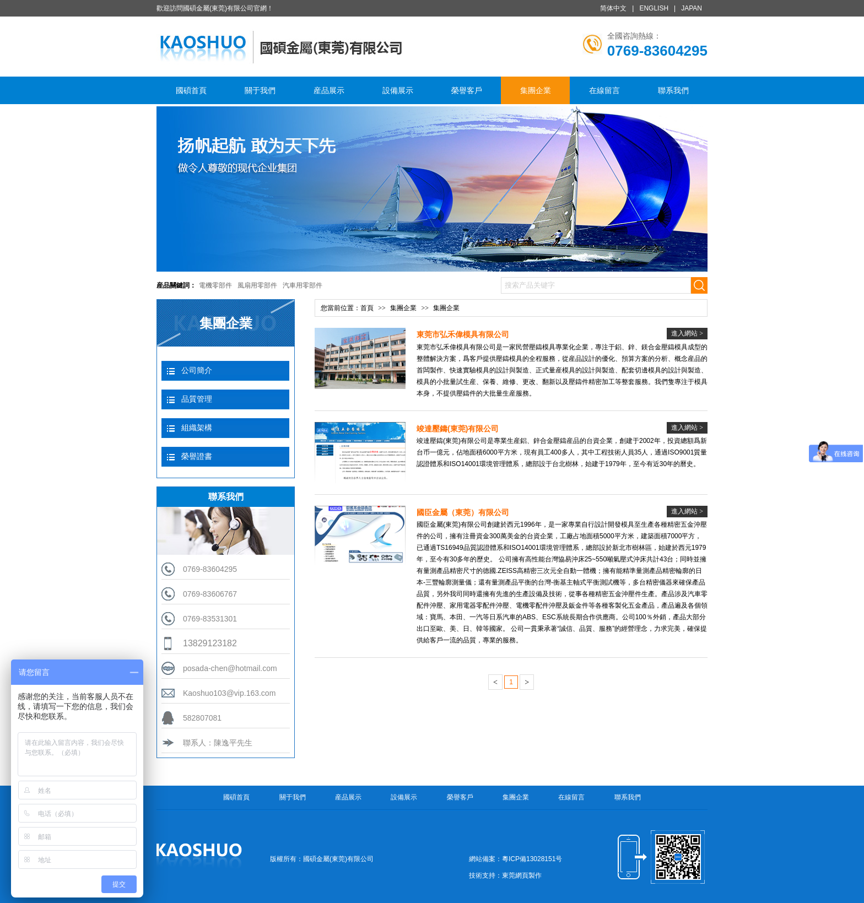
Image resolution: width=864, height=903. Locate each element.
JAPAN (691, 8)
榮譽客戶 (466, 90)
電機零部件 (215, 285)
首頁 (367, 308)
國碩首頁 (191, 90)
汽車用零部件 (302, 285)
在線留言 (604, 90)
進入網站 (687, 333)
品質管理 (196, 398)
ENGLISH (653, 8)
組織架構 (196, 427)
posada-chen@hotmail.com (230, 668)
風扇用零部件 (257, 285)
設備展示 (397, 90)
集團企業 (535, 90)
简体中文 (613, 8)
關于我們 (260, 90)
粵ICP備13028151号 (532, 859)
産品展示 (329, 90)
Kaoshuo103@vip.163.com (229, 693)
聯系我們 (673, 90)
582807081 (202, 717)
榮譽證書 (196, 456)
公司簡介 (196, 370)
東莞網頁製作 (522, 875)
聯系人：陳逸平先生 (217, 742)
